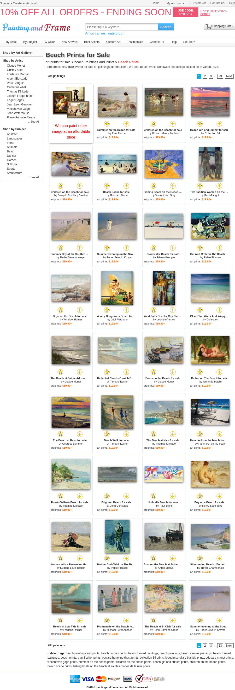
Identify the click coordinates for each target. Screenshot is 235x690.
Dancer (11, 155)
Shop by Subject (14, 129)
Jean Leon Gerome (19, 104)
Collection (212, 319)
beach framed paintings (143, 653)
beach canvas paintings (197, 653)
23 (220, 76)
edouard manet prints (219, 657)
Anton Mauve (166, 567)
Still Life (12, 164)
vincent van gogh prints (62, 662)
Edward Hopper (166, 257)
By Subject (30, 42)
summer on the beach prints (96, 662)
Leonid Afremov (166, 319)
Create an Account (25, 3)
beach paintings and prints (83, 653)
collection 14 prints (152, 657)
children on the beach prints (133, 662)
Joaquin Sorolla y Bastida (73, 195)
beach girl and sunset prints (170, 662)
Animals (12, 147)
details (205, 14)
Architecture (14, 173)
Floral (10, 143)
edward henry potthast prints (120, 657)
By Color (49, 42)
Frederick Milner (72, 629)
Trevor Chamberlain (212, 567)
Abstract (12, 134)
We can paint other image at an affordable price (71, 131)
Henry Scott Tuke (212, 505)
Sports (11, 168)
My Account (175, 3)
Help (232, 3)
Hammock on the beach (212, 443)
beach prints (68, 657)
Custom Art (199, 3)
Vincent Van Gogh (165, 195)
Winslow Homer (73, 319)
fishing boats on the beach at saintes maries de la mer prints (111, 666)
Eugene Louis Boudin (72, 567)
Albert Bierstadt (17, 78)
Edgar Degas (15, 100)
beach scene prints (59, 666)
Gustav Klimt (15, 70)
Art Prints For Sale (37, 27)
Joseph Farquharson (20, 96)
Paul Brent (166, 505)
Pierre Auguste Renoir (21, 117)
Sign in (4, 3)
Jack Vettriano (119, 319)
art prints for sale (58, 62)
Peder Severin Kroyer (72, 257)
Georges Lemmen (72, 443)
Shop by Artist (13, 60)
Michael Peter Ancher (119, 629)
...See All (33, 121)
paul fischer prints (89, 657)
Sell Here (189, 42)
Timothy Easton (119, 381)
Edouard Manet (119, 195)
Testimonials (135, 42)
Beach (11, 151)
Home (155, 3)
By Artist (11, 42)
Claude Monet (73, 381)
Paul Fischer (119, 133)
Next (229, 76)
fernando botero (212, 381)
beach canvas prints (114, 653)
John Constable (119, 505)
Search (166, 27)
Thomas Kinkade (166, 443)
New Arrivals (69, 42)
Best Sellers (92, 42)
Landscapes (15, 138)
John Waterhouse (18, 113)
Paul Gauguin (212, 195)
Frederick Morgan (18, 74)
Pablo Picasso (212, 257)
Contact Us (217, 3)
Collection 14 (212, 133)
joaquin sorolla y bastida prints (184, 657)
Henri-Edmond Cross (165, 629)
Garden (12, 160)
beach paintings (170, 653)
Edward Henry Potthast (165, 133)
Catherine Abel (16, 87)
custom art (192, 67)
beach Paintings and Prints (94, 62)
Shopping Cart (221, 26)
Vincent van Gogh (18, 108)
